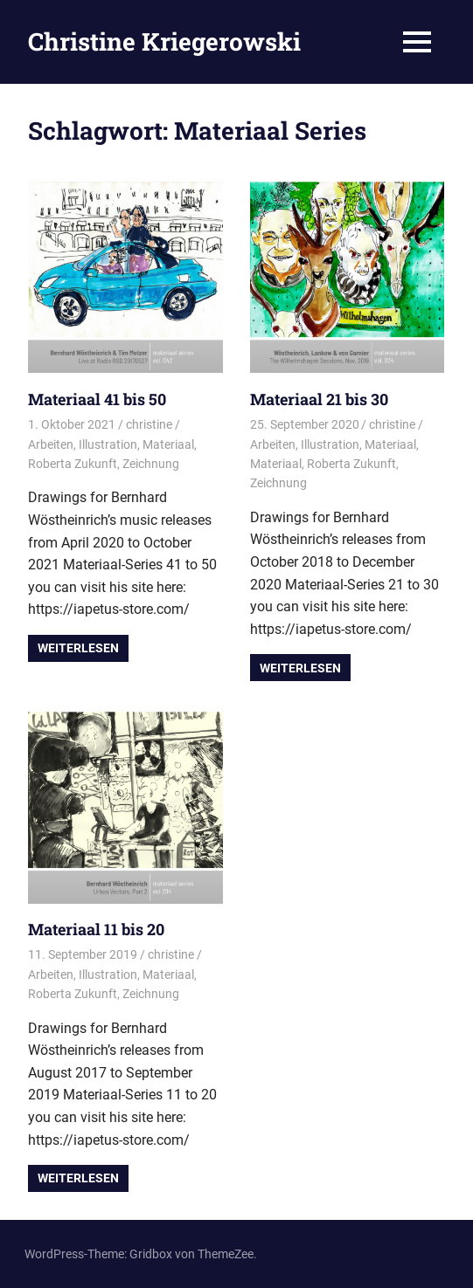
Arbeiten (50, 444)
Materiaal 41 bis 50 (97, 399)
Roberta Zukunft (72, 464)
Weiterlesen (78, 648)
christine (149, 424)
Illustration (108, 444)
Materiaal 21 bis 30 (319, 399)
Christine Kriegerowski (164, 41)
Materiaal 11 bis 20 (96, 929)
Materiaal (168, 444)
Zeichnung (150, 464)
